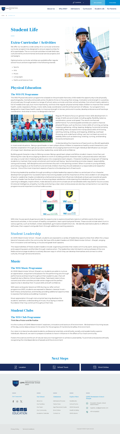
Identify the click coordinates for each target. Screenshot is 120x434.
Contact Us (56, 413)
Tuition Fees (56, 404)
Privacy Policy (15, 429)
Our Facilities (41, 404)
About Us (51, 9)
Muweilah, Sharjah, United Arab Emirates (98, 403)
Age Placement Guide (60, 407)
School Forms (74, 404)
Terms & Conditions (28, 429)
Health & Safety (74, 410)
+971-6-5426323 (94, 411)
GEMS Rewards (74, 407)
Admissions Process (59, 401)
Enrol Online (103, 367)
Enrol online (112, 2)
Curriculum (87, 9)
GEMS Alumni (74, 413)
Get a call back (98, 2)
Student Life (99, 9)
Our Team (40, 407)
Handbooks (73, 401)
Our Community (41, 410)
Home (2, 15)
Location (22, 367)
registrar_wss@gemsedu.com (98, 408)
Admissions (75, 9)
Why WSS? (63, 9)
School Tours (63, 367)
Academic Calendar (43, 413)
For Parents (111, 9)
